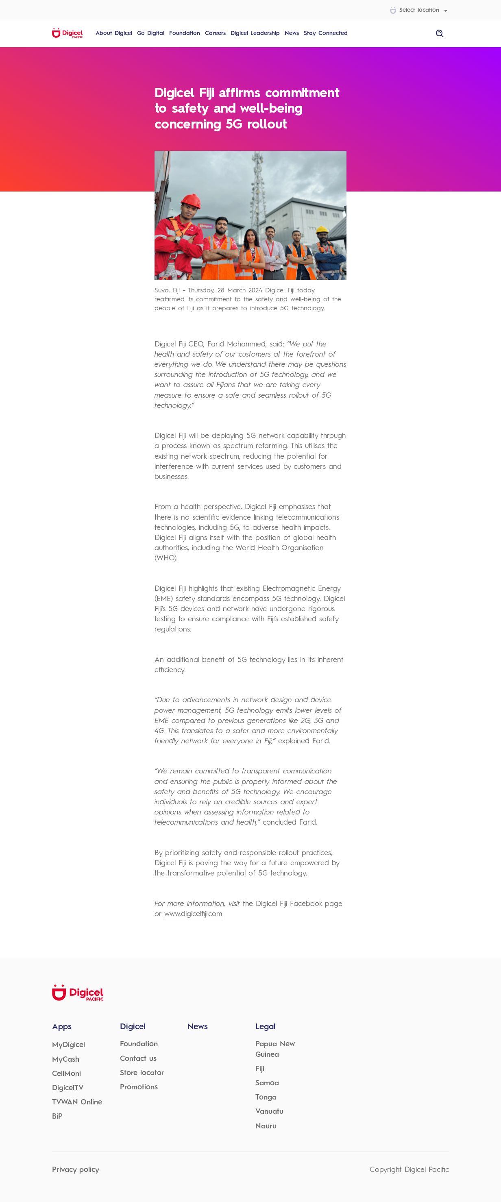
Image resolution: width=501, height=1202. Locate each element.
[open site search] (440, 34)
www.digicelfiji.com (193, 914)
